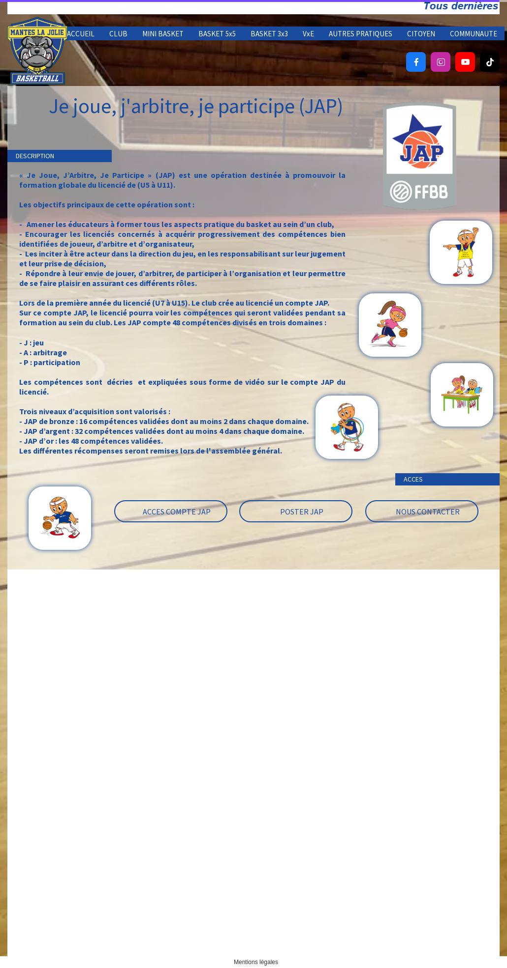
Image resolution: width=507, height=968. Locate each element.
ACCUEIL (81, 33)
